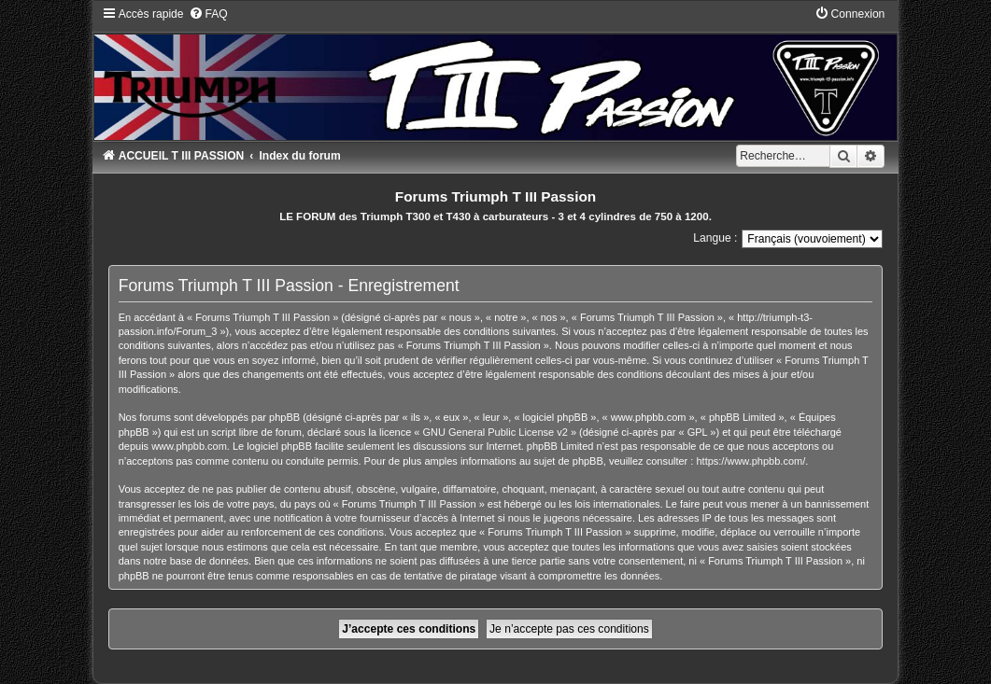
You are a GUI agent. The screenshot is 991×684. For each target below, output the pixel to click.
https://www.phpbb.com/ (750, 461)
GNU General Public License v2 (495, 432)
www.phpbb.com (189, 446)
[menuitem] (208, 14)
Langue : (715, 237)
